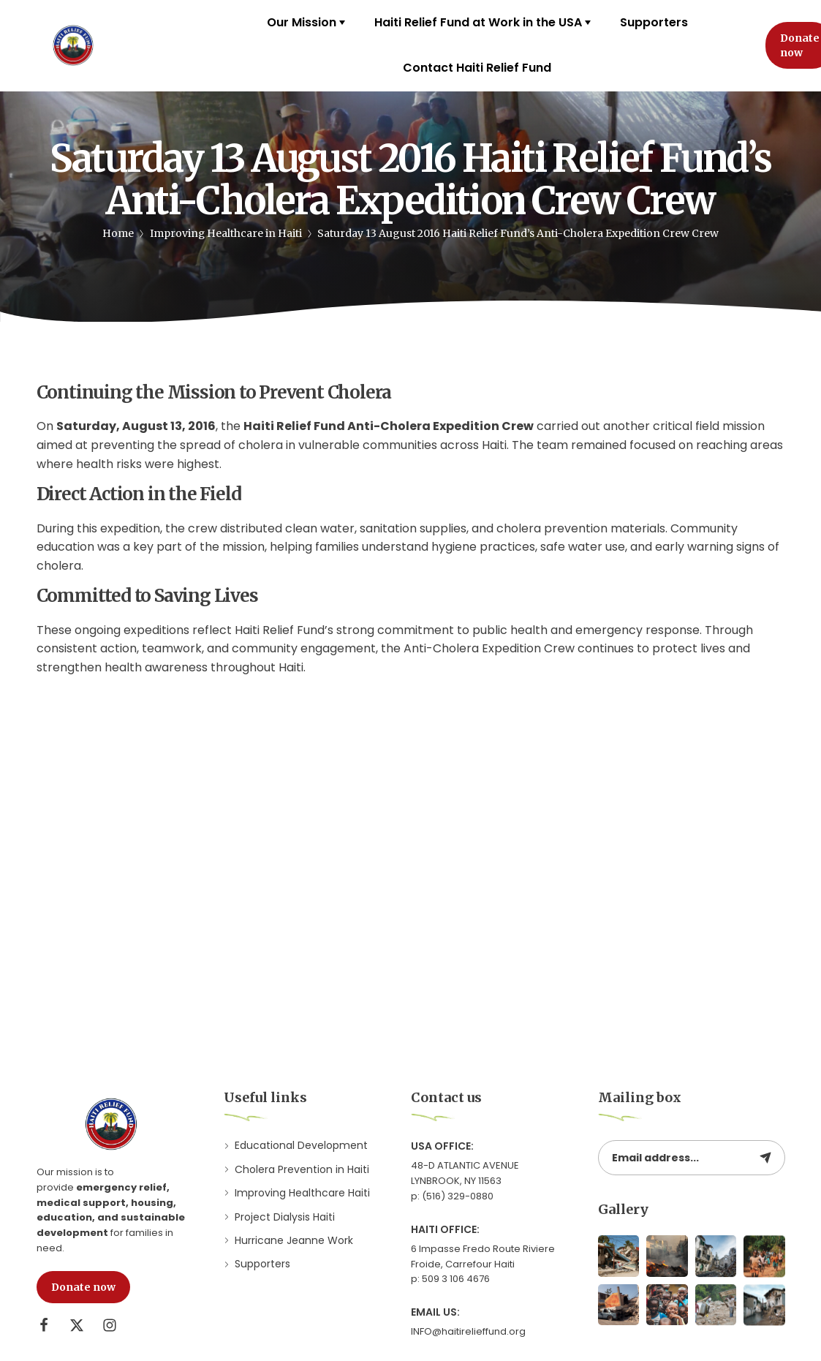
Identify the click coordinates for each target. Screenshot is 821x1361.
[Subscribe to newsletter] (765, 1158)
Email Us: (435, 1312)
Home (118, 233)
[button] (83, 1287)
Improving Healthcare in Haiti (225, 233)
